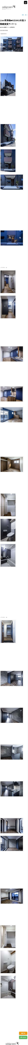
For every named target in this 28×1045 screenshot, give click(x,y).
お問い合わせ (23, 1037)
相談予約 (23, 1033)
